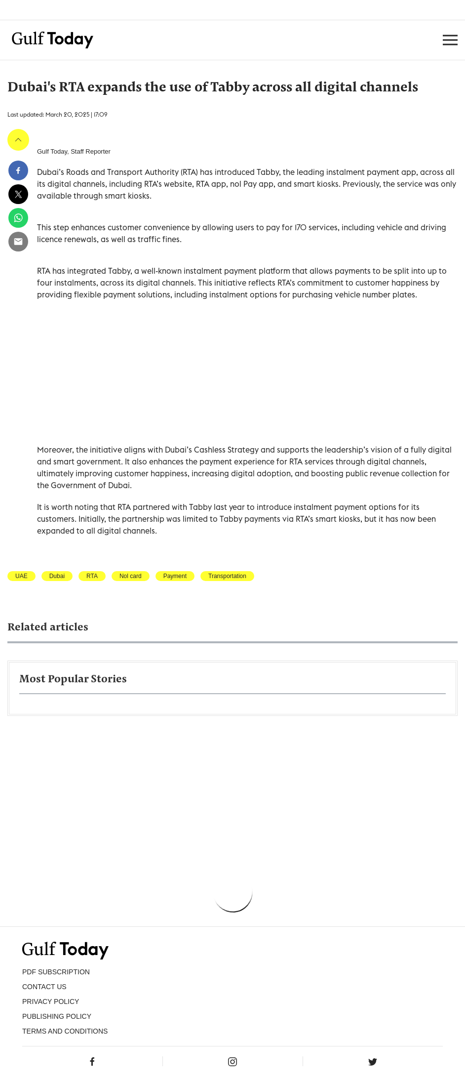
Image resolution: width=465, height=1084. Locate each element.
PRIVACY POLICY (50, 1001)
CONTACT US (44, 987)
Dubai (57, 576)
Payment (175, 576)
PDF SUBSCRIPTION (56, 972)
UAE (21, 576)
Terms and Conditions (65, 1031)
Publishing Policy (56, 1016)
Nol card (130, 576)
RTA (92, 576)
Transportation (227, 576)
